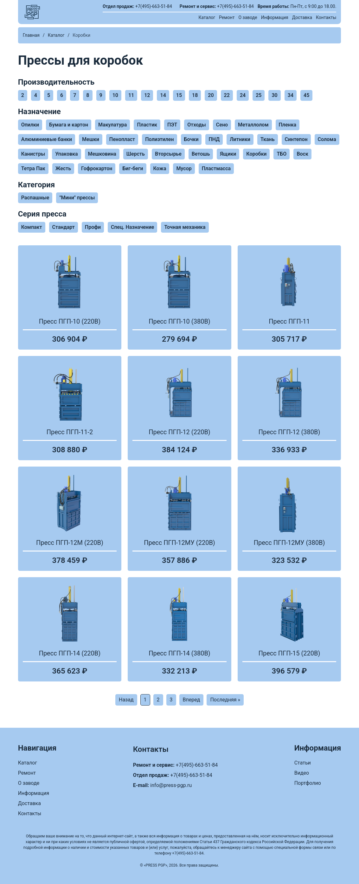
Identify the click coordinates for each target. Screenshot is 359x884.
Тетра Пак (33, 168)
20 (211, 95)
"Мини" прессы (77, 198)
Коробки (256, 154)
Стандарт (63, 227)
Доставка (302, 17)
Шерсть (135, 154)
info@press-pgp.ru (171, 785)
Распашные (35, 198)
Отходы (196, 125)
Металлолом (253, 125)
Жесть (63, 168)
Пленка (288, 125)
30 (274, 95)
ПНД (214, 139)
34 (290, 95)
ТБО (281, 154)
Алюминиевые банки (46, 139)
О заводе (247, 17)
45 (306, 95)
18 (195, 95)
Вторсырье (168, 154)
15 (179, 95)
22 (227, 95)
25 (258, 95)
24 (243, 95)
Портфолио (307, 783)
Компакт (31, 227)
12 (147, 95)
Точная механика (184, 227)
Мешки (90, 139)
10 (115, 95)
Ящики (228, 154)
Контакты (326, 17)
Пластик (147, 125)
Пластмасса (216, 168)
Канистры (33, 154)
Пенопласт (122, 139)
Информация (274, 17)
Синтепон (296, 139)
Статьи (302, 763)
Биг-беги (132, 168)
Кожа (159, 168)
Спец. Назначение (132, 227)
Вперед (191, 700)
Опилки (30, 125)
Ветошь (201, 154)
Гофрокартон (96, 168)
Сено (222, 125)
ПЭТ (172, 125)
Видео (301, 773)
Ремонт (226, 17)
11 (131, 95)
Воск (302, 154)
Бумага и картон (68, 125)
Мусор (183, 168)
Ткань (267, 139)
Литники (240, 139)
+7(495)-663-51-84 (153, 6)
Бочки (191, 139)
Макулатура (112, 125)
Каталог (206, 17)
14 (163, 95)
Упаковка (66, 154)
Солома (327, 139)
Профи (93, 227)
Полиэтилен (159, 139)
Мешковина (102, 154)
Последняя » (225, 700)
